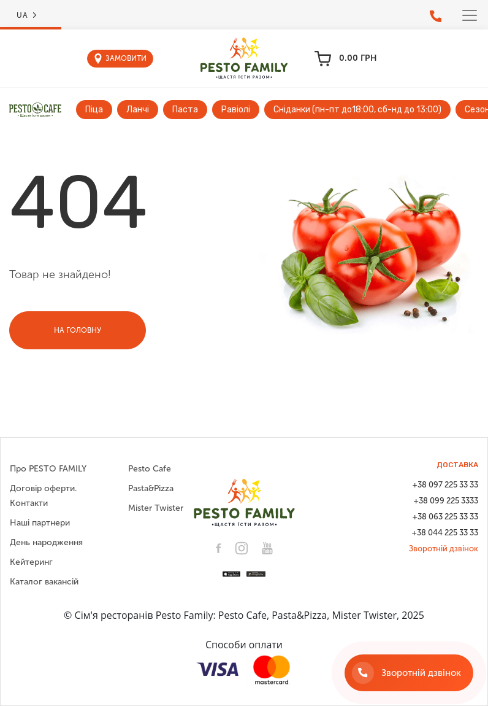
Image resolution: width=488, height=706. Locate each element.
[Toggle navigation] (469, 15)
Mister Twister (155, 508)
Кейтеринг (31, 562)
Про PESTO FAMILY (48, 469)
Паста (185, 109)
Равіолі (235, 109)
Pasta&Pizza (150, 488)
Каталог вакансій (44, 581)
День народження (46, 542)
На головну (77, 330)
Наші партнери (40, 523)
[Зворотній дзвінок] (409, 672)
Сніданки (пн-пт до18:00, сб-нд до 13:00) (357, 109)
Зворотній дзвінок (443, 548)
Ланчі (137, 109)
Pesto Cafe (149, 469)
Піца (94, 109)
